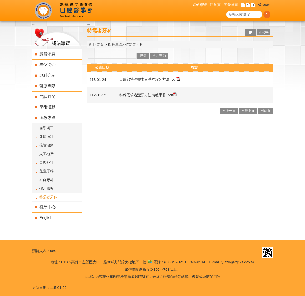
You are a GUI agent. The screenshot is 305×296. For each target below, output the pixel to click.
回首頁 (215, 5)
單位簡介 (47, 64)
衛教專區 (47, 117)
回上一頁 (229, 110)
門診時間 (47, 96)
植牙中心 (47, 207)
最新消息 (47, 54)
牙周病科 (46, 136)
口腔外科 (46, 162)
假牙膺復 (46, 188)
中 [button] (248, 5)
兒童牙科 (46, 171)
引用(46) (264, 32)
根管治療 (46, 145)
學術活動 (47, 107)
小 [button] (243, 5)
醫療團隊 (47, 86)
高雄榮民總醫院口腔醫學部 (76, 10)
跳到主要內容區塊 (2, 2)
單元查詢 (159, 55)
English (45, 217)
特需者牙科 (48, 197)
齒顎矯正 (46, 128)
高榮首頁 (231, 5)
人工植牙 (46, 154)
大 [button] (253, 5)
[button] (266, 14)
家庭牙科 (46, 180)
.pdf (174, 79)
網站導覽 (200, 5)
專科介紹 (47, 75)
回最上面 (248, 110)
